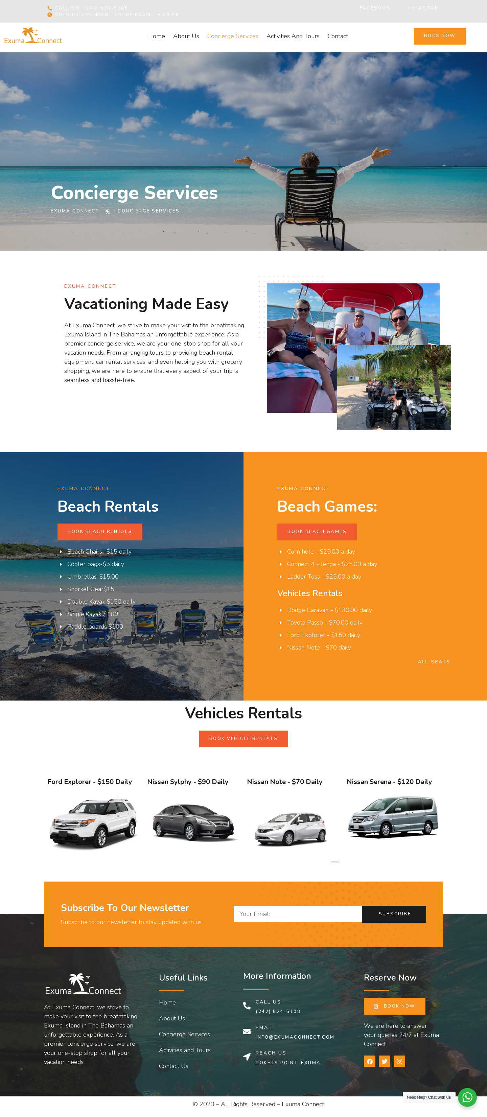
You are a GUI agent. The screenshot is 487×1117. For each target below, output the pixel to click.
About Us (186, 36)
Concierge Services (232, 36)
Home (156, 36)
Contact (338, 36)
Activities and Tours (293, 36)
